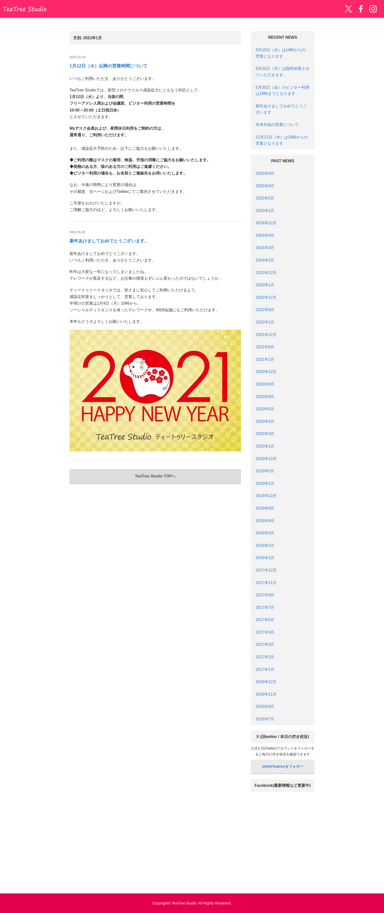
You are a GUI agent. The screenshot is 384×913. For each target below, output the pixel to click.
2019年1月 (265, 483)
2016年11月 (266, 694)
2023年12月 (266, 273)
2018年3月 (265, 533)
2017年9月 (265, 595)
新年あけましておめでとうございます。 (109, 240)
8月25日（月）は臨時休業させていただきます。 (282, 71)
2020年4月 (265, 421)
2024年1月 (265, 260)
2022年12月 (266, 297)
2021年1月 (265, 359)
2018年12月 (266, 496)
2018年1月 (265, 558)
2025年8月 (265, 186)
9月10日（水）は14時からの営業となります (281, 53)
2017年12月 (266, 570)
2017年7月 (265, 607)
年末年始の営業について (277, 125)
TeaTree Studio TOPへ (155, 476)
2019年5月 (265, 471)
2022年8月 (265, 310)
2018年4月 (265, 521)
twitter (348, 9)
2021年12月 (266, 335)
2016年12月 (266, 682)
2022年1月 (265, 322)
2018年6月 (265, 508)
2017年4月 (265, 632)
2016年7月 (265, 719)
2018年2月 (265, 545)
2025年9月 (265, 173)
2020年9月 (265, 384)
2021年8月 (265, 347)
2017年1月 (265, 669)
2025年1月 (265, 211)
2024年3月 (265, 248)
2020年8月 (265, 397)
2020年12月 (266, 372)
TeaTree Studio (24, 9)
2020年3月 (265, 434)
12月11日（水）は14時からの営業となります (282, 140)
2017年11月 (266, 583)
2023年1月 (265, 285)
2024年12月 (266, 223)
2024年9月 (265, 235)
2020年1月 (265, 446)
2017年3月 (265, 644)
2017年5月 (265, 620)
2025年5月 (265, 198)
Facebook (361, 9)
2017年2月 (265, 657)
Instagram (373, 9)
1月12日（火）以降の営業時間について (108, 65)
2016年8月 (265, 706)
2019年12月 (266, 459)
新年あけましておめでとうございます (281, 109)
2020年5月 (265, 409)
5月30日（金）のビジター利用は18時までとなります (282, 90)
